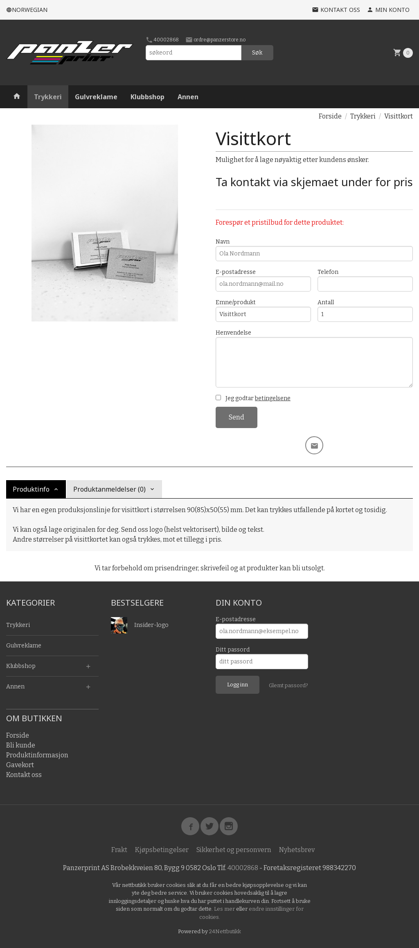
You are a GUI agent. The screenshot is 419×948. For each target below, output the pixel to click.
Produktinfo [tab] (31, 489)
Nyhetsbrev (297, 850)
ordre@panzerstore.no (215, 40)
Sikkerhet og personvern (233, 850)
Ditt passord (233, 649)
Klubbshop (147, 96)
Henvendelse (314, 358)
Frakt (119, 850)
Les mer (225, 909)
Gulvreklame (96, 96)
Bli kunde (20, 745)
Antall (365, 310)
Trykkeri (48, 96)
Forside (330, 116)
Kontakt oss (24, 775)
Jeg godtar (253, 398)
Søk (257, 52)
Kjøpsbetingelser (162, 850)
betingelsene (273, 398)
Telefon (365, 280)
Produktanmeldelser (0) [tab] (109, 489)
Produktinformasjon (37, 755)
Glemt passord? (288, 685)
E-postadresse (263, 280)
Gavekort (20, 765)
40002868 (162, 40)
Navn (314, 249)
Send (236, 417)
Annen (188, 96)
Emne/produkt (263, 310)
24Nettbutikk (225, 931)
